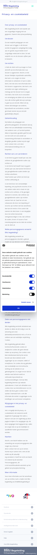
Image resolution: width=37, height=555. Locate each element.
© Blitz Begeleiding (20, 553)
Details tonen (26, 302)
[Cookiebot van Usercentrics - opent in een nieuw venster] (26, 245)
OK (18, 308)
